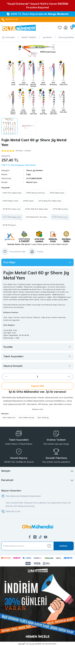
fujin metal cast (9, 417)
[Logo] (18, 27)
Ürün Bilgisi (9, 262)
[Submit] (64, 546)
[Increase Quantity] (70, 376)
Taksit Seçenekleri (13, 356)
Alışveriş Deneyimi (12, 366)
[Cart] (72, 28)
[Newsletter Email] (37, 546)
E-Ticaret (30, 644)
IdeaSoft (21, 644)
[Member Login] (66, 28)
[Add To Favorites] (13, 251)
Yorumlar (8, 347)
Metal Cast (31, 182)
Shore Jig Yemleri (34, 170)
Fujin (28, 174)
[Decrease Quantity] (4, 376)
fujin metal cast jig (26, 417)
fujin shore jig (43, 417)
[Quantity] (37, 376)
